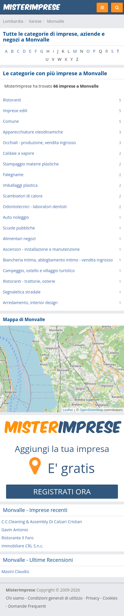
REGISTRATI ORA (62, 491)
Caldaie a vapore (18, 153)
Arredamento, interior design (30, 302)
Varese (35, 21)
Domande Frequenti (27, 606)
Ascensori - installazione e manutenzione (41, 249)
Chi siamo (15, 598)
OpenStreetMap (91, 410)
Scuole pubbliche (19, 228)
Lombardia (13, 21)
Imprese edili (15, 110)
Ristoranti (12, 100)
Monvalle (55, 21)
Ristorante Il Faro (17, 537)
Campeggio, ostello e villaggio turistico (39, 270)
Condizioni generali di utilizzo (55, 598)
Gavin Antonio (14, 529)
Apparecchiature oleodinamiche (33, 132)
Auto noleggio (16, 217)
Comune (11, 121)
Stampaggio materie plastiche (31, 164)
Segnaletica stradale (21, 292)
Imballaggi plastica (20, 185)
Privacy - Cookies (101, 598)
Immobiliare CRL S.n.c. (22, 546)
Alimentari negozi (19, 238)
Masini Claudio (15, 571)
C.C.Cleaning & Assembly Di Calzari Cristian (41, 521)
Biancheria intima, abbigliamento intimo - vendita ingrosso (58, 260)
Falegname (13, 174)
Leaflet (68, 410)
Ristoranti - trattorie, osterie (29, 281)
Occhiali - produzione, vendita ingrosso (39, 142)
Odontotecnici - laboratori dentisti (34, 206)
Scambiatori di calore (22, 196)
